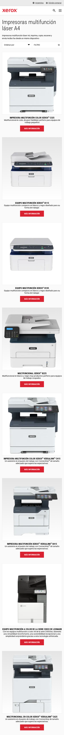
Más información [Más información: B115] (32, 214)
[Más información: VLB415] (32, 509)
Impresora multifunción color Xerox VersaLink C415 (32, 458)
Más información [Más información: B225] (32, 384)
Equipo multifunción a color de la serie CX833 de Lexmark (32, 629)
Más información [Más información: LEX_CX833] (32, 642)
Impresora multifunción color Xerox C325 (32, 117)
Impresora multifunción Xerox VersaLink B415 (32, 544)
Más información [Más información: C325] (32, 128)
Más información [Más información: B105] (32, 299)
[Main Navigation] (60, 11)
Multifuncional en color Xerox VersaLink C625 (32, 716)
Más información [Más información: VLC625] (32, 727)
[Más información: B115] (32, 168)
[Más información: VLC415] (32, 424)
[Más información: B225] (32, 339)
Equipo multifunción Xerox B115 (32, 203)
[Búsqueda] (54, 11)
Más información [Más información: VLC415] (32, 469)
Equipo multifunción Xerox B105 (32, 288)
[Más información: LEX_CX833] (32, 594)
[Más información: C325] (32, 83)
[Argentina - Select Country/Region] (38, 3)
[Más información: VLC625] (32, 682)
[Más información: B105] (32, 253)
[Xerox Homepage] (10, 11)
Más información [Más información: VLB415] (32, 555)
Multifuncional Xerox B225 (32, 373)
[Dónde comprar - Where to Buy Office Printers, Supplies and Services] (54, 3)
